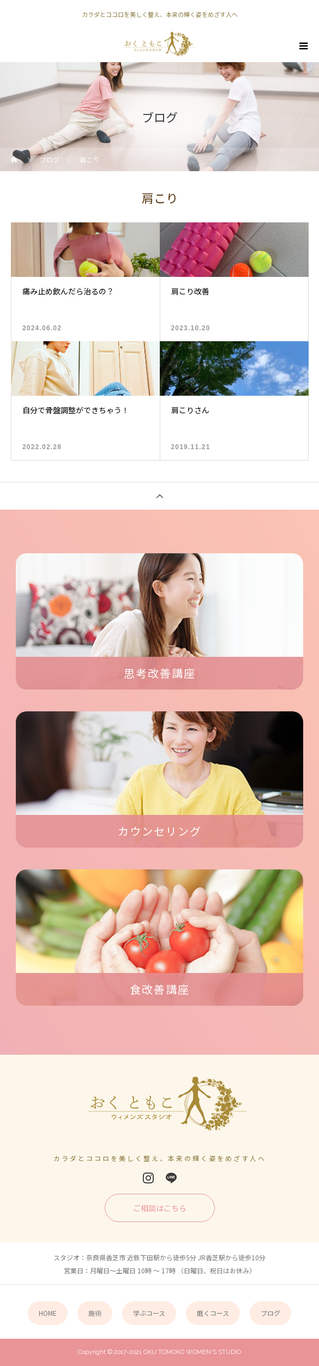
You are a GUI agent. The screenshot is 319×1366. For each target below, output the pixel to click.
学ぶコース (149, 1312)
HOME (48, 1312)
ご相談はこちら (159, 1207)
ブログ (270, 1312)
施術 (94, 1312)
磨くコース (213, 1312)
